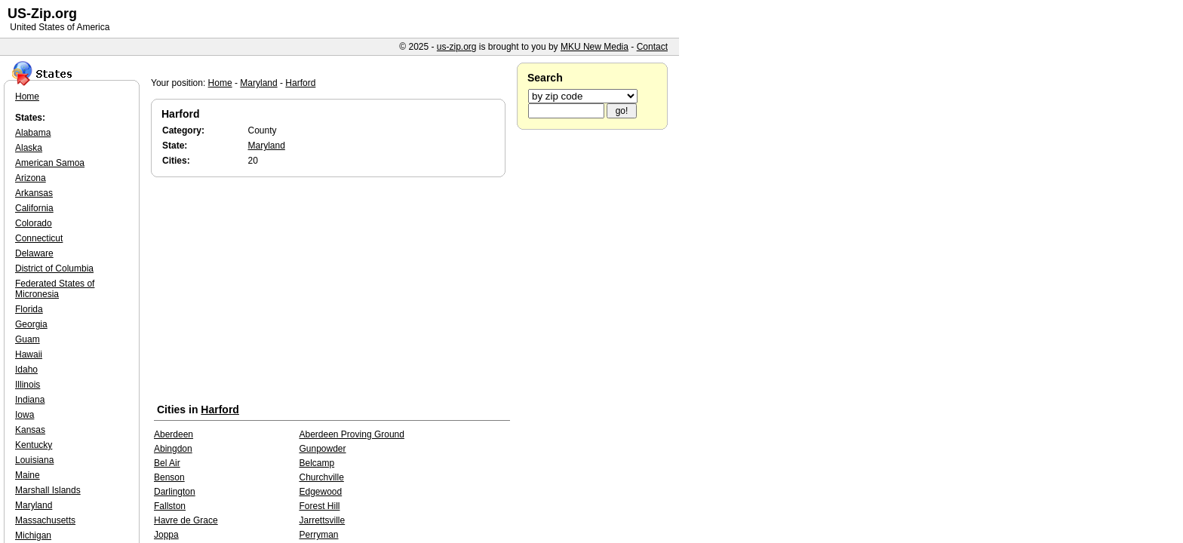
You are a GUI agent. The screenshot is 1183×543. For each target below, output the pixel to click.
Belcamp (316, 463)
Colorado (33, 223)
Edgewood (320, 491)
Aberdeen (173, 434)
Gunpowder (322, 448)
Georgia (31, 324)
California (34, 208)
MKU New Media (594, 46)
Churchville (321, 477)
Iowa (24, 415)
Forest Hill (319, 506)
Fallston (170, 506)
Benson (169, 477)
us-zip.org (457, 46)
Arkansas (34, 193)
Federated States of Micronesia (54, 288)
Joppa (166, 534)
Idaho (26, 369)
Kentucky (33, 445)
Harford (300, 83)
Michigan (33, 535)
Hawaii (28, 354)
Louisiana (34, 460)
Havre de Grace (186, 520)
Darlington (174, 491)
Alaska (28, 148)
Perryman (318, 534)
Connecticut (39, 238)
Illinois (27, 384)
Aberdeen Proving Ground (351, 434)
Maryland (258, 83)
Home (220, 83)
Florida (29, 309)
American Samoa (49, 163)
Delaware (34, 253)
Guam (27, 339)
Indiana (30, 399)
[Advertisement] (332, 293)
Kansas (30, 430)
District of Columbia (54, 268)
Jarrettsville (322, 520)
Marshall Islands (48, 490)
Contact (652, 46)
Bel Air (167, 463)
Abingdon (173, 448)
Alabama (33, 132)
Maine (27, 475)
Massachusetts (45, 520)
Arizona (30, 178)
